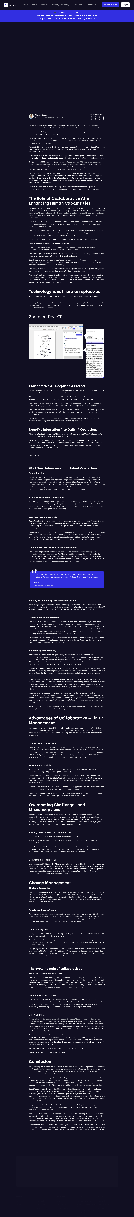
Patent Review (41, 1208)
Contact (19, 1208)
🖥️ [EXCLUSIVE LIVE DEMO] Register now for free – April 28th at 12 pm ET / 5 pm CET (67, 16)
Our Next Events (62, 1204)
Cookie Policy (102, 1208)
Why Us (18, 1204)
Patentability (41, 1197)
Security (55, 5)
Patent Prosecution (43, 1212)
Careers (18, 1212)
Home (18, 1197)
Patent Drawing (41, 1201)
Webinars (60, 1208)
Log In (125, 5)
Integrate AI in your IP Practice (84, 1213)
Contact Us (91, 5)
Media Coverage (62, 1201)
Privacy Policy (103, 1204)
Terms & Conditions (104, 1201)
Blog (58, 1197)
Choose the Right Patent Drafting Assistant (85, 1208)
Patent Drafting (41, 1204)
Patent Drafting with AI (85, 1197)
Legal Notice (102, 1197)
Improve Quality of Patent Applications (86, 1202)
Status (100, 1212)
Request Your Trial (110, 5)
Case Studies (61, 1212)
